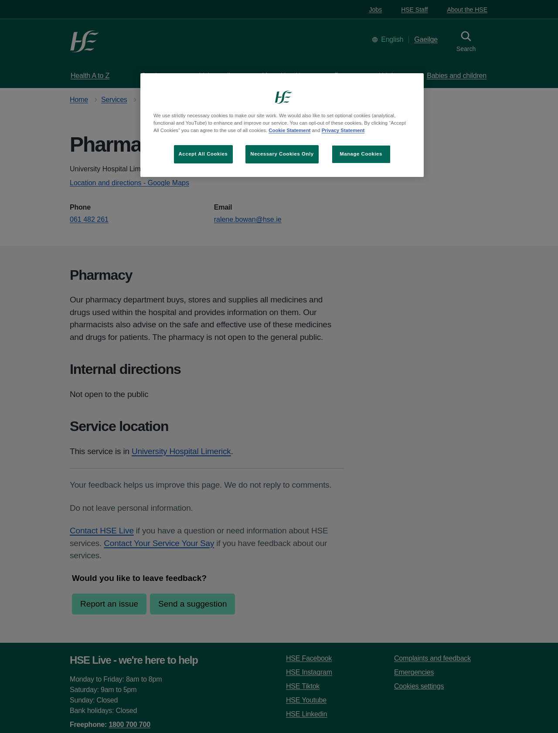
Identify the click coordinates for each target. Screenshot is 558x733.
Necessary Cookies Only (281, 153)
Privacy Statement (343, 130)
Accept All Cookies (203, 153)
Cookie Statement (289, 130)
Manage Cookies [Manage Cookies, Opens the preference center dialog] (361, 153)
